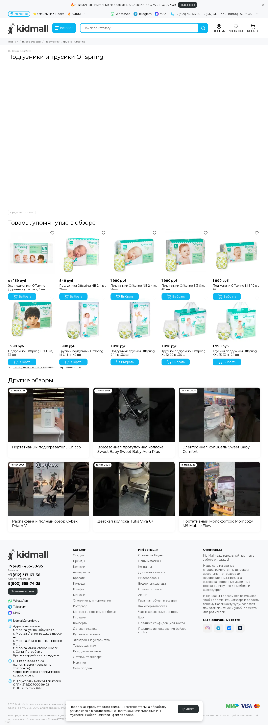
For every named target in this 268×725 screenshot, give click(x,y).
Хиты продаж (82, 668)
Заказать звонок (22, 591)
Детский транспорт (87, 657)
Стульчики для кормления (92, 600)
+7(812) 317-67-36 (214, 14)
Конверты (80, 623)
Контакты (145, 566)
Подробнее (187, 4)
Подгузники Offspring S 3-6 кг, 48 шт (183, 287)
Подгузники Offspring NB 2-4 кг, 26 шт (82, 287)
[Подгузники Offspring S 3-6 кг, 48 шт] (185, 253)
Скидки (78, 555)
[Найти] (203, 28)
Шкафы (78, 589)
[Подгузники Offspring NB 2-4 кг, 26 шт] (82, 253)
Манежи (79, 595)
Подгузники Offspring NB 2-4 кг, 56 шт (134, 287)
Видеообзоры (31, 41)
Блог (141, 617)
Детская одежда (85, 629)
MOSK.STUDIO (31, 707)
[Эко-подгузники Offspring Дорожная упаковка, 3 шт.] (31, 253)
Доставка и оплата (151, 572)
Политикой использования (136, 711)
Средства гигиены (21, 212)
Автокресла (81, 572)
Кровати (79, 578)
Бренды (79, 561)
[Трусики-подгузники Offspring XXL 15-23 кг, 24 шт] (236, 318)
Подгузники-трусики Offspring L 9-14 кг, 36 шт (134, 353)
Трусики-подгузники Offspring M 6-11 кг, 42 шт (81, 353)
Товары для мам (84, 645)
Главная (13, 41)
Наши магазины (149, 561)
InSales (65, 707)
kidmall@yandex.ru (26, 620)
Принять (188, 709)
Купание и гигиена (86, 634)
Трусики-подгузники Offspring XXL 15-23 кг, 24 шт (235, 353)
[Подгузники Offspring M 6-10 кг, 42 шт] (236, 253)
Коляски (79, 566)
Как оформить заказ (152, 606)
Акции (142, 595)
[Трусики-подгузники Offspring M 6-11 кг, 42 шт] (82, 318)
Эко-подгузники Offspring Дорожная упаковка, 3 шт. (27, 287)
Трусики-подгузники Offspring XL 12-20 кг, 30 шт (183, 353)
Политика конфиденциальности (161, 623)
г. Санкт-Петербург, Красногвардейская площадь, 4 (36, 653)
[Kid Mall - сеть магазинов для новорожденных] (28, 28)
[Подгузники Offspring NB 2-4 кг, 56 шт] (134, 253)
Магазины (19, 14)
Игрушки (79, 617)
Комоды (79, 583)
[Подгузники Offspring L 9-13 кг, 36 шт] (31, 318)
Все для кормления (87, 651)
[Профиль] (219, 28)
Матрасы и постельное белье (94, 612)
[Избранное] (235, 28)
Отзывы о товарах (151, 589)
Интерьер (80, 606)
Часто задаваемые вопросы (158, 612)
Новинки (79, 662)
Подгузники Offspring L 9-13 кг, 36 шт (30, 353)
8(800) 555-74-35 (239, 14)
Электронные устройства (91, 640)
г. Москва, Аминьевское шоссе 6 (36, 648)
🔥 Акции (74, 14)
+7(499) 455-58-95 (185, 14)
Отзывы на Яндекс (151, 555)
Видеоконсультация (152, 583)
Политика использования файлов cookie (162, 630)
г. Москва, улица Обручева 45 (34, 630)
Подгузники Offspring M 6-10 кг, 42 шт (236, 287)
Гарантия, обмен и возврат (157, 600)
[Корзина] (253, 28)
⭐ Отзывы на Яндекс (48, 14)
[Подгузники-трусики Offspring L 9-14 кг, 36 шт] (134, 318)
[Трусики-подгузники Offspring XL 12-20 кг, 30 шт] (185, 318)
